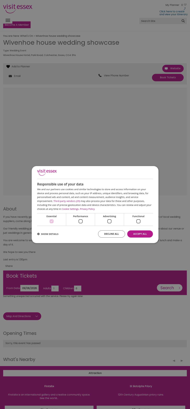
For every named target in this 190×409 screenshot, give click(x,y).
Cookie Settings (70, 208)
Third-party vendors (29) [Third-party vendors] (66, 201)
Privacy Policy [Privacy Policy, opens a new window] (87, 208)
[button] (47, 234)
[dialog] (95, 204)
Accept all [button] (140, 233)
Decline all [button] (111, 233)
